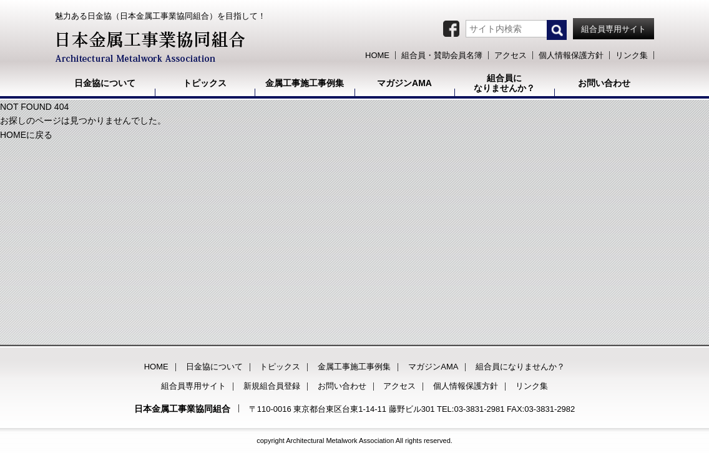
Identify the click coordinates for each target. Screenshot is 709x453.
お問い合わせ (342, 386)
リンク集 (532, 386)
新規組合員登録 (271, 386)
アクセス (399, 386)
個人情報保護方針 (465, 386)
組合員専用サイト (193, 386)
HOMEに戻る (26, 135)
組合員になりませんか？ (520, 366)
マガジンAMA (433, 366)
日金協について (214, 366)
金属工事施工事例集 (354, 366)
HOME (156, 366)
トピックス (280, 366)
